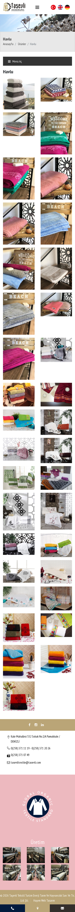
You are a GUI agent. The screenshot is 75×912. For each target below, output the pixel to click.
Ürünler (22, 44)
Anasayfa (8, 44)
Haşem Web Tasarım (44, 900)
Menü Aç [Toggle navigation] (15, 61)
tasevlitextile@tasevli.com (26, 762)
